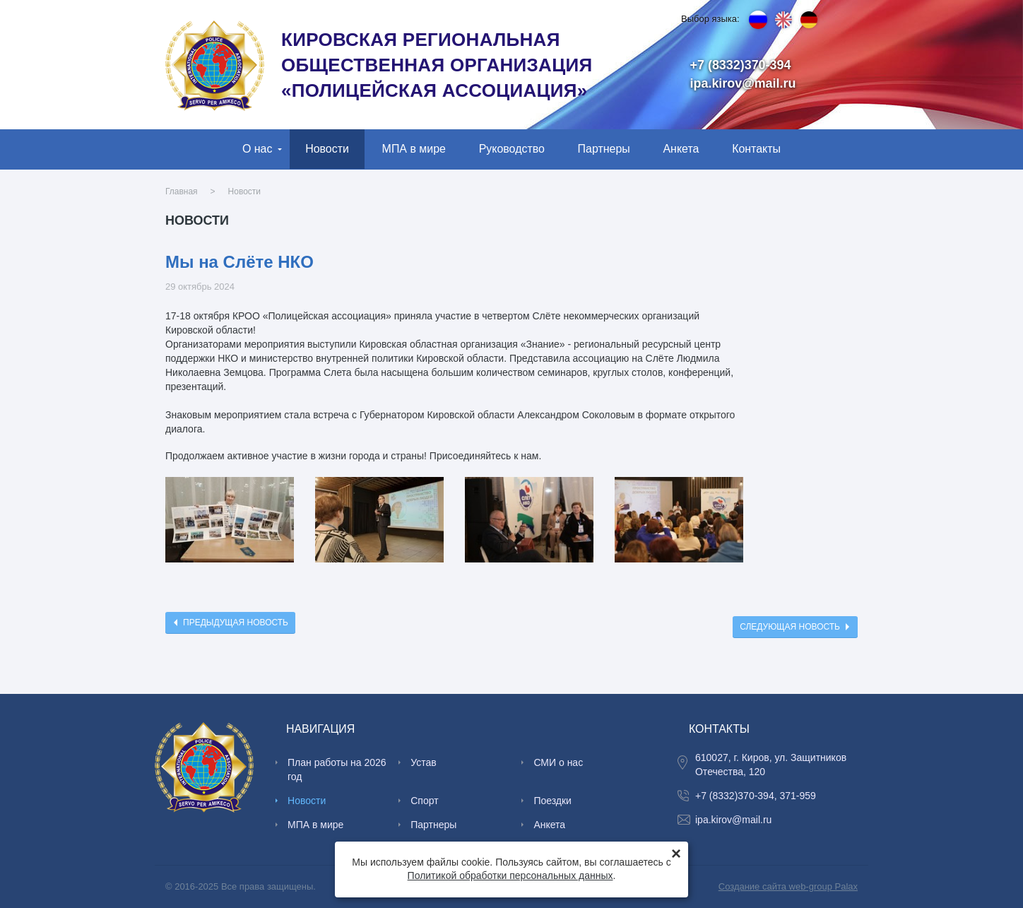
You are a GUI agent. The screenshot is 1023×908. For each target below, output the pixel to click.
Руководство (512, 149)
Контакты (756, 149)
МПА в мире (414, 149)
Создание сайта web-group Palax (788, 886)
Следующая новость (790, 627)
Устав (423, 762)
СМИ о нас (558, 762)
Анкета (681, 149)
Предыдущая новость (235, 622)
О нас (257, 149)
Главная (181, 191)
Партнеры (604, 149)
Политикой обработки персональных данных (510, 875)
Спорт (424, 800)
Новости (327, 149)
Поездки (552, 800)
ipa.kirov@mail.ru (743, 83)
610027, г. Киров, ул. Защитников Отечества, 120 (770, 764)
